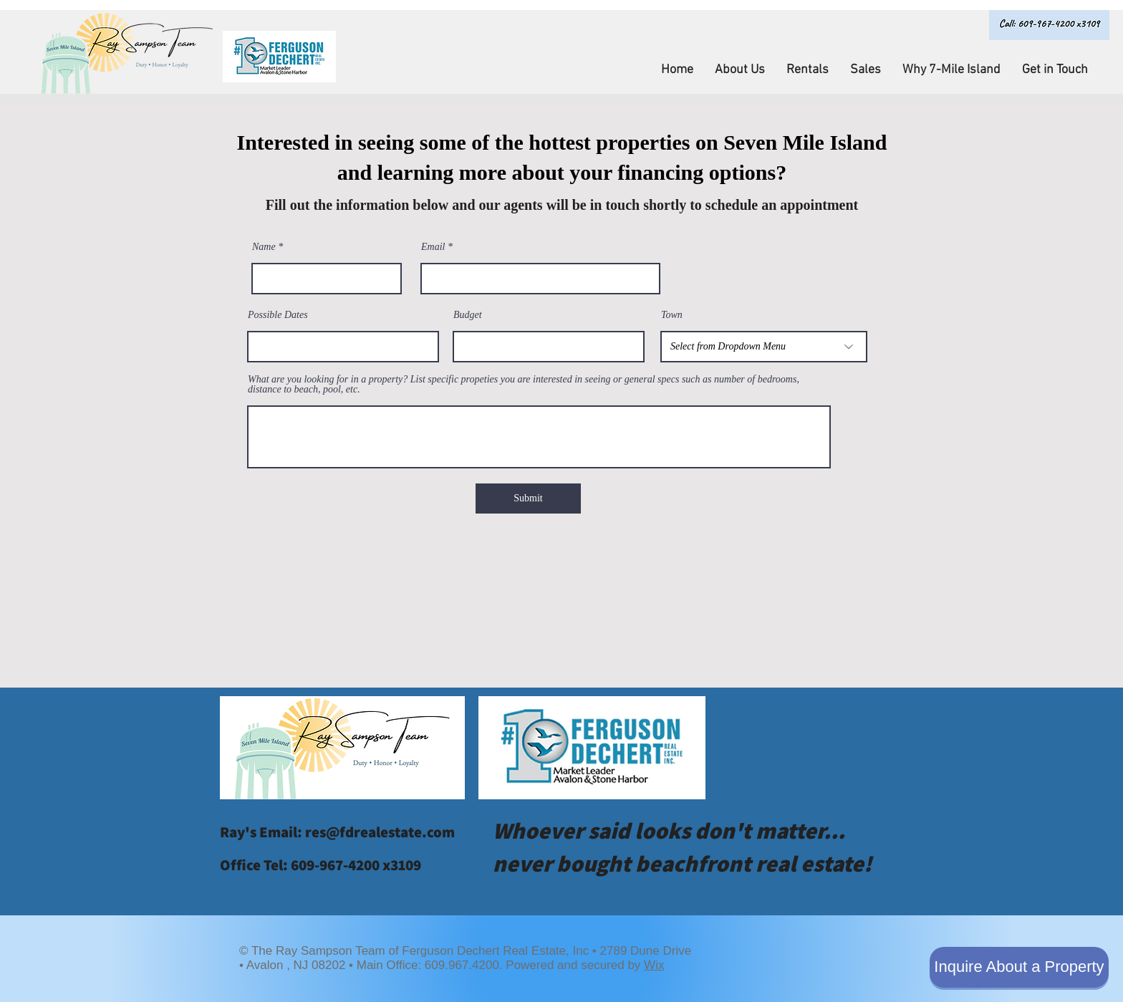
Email (433, 247)
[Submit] (528, 498)
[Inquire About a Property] (1019, 967)
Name (264, 247)
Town (672, 315)
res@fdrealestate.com (380, 832)
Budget (467, 315)
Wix (654, 965)
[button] (740, 70)
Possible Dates (278, 315)
